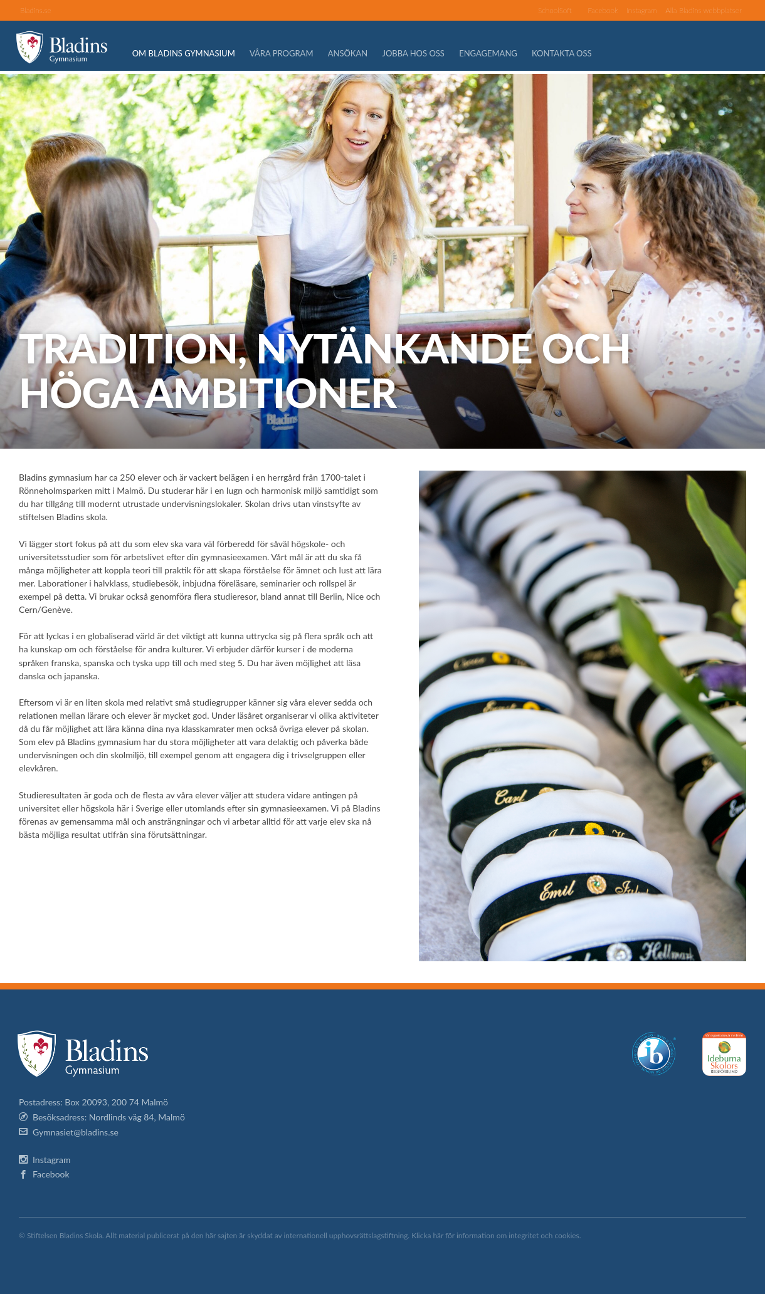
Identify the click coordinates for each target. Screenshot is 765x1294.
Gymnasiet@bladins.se (76, 1132)
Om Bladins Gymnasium (190, 53)
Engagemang (495, 53)
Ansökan (355, 53)
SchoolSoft (555, 10)
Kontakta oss (569, 53)
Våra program (288, 53)
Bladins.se (35, 10)
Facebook (603, 10)
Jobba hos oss (420, 53)
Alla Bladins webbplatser (703, 10)
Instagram (641, 10)
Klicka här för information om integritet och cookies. (496, 1235)
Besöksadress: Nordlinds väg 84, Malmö (109, 1117)
